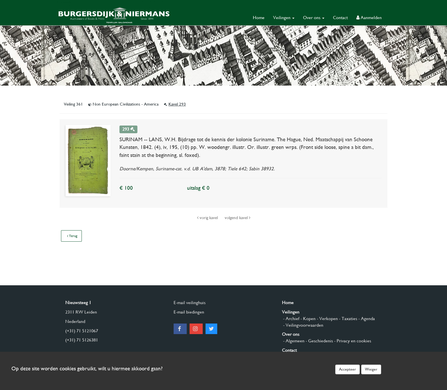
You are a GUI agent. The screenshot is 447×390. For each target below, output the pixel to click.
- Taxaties (347, 318)
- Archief (290, 318)
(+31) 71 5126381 (81, 340)
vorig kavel (208, 217)
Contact (340, 17)
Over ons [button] (313, 17)
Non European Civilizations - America (124, 104)
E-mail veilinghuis (190, 302)
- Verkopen (327, 318)
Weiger (371, 369)
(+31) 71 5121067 (81, 331)
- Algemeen (293, 340)
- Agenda (366, 318)
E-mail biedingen (189, 312)
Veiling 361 (74, 104)
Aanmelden (369, 17)
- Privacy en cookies (352, 340)
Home (259, 17)
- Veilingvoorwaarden (302, 325)
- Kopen (307, 318)
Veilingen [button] (283, 17)
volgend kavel (237, 217)
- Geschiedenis (318, 340)
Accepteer (347, 369)
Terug (72, 236)
